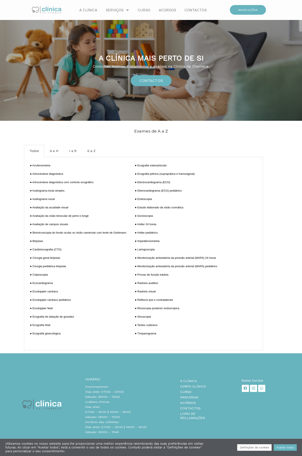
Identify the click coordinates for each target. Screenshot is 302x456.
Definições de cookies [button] (254, 447)
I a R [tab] (72, 151)
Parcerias (189, 397)
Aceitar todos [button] (285, 447)
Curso (144, 10)
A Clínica (88, 10)
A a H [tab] (54, 151)
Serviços (117, 10)
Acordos (167, 10)
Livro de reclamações (192, 416)
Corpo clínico (193, 386)
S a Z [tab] (91, 151)
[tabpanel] (143, 254)
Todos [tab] (34, 151)
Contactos (196, 10)
